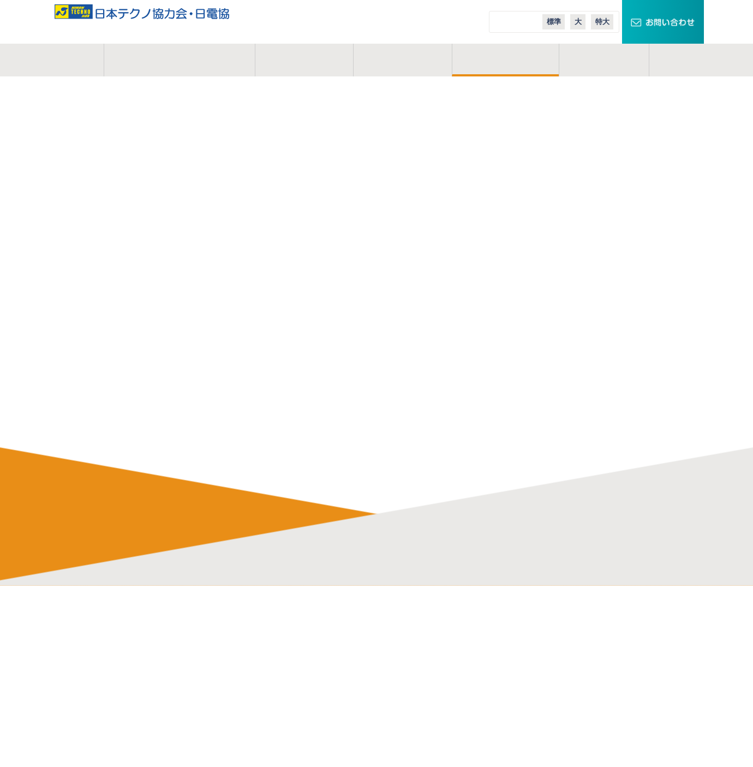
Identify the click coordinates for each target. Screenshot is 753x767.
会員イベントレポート (285, 704)
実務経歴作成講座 (277, 750)
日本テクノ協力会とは (179, 59)
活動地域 (402, 59)
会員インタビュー (277, 689)
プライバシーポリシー (148, 704)
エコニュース (541, 689)
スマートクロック (549, 643)
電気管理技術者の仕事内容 (292, 627)
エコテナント (541, 673)
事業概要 (303, 59)
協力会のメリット (277, 643)
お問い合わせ (132, 689)
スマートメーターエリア (561, 658)
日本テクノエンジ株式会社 (429, 643)
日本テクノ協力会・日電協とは (163, 627)
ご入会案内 (506, 59)
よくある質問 (269, 673)
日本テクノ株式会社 (417, 627)
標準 (554, 21)
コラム (604, 59)
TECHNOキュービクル (558, 627)
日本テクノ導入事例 (553, 704)
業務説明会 (265, 719)
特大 (602, 21)
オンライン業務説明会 (285, 734)
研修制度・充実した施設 (288, 658)
